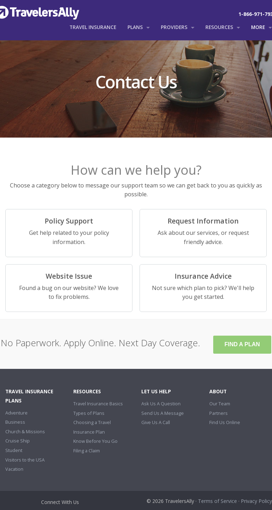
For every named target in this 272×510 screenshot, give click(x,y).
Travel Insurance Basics (98, 403)
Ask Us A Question (161, 403)
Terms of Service (217, 501)
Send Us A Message (162, 413)
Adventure (16, 413)
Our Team (219, 403)
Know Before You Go (95, 441)
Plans (135, 27)
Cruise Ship (17, 440)
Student (13, 450)
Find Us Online (224, 422)
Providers (174, 27)
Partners (218, 413)
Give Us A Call (155, 422)
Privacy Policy (256, 501)
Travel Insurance (92, 27)
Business (15, 422)
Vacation (14, 469)
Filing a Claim (86, 450)
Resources (219, 27)
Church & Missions (25, 431)
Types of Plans (88, 413)
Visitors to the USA (25, 460)
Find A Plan (242, 344)
